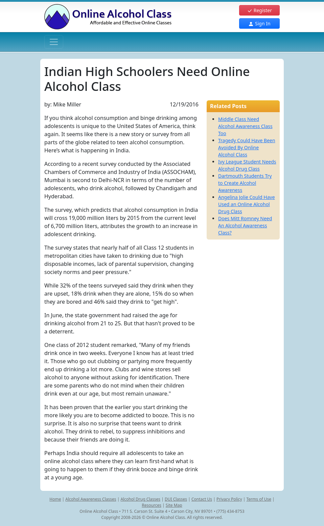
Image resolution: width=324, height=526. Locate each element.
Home (55, 499)
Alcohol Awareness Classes (90, 499)
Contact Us (201, 499)
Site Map (174, 505)
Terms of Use (259, 499)
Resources (151, 505)
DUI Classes (176, 499)
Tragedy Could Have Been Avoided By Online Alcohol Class (246, 147)
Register (259, 10)
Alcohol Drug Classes (140, 499)
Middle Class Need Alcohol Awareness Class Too (245, 126)
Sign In (259, 23)
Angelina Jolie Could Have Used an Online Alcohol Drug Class (246, 204)
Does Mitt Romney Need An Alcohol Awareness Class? (245, 225)
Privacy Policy (229, 499)
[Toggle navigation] (53, 42)
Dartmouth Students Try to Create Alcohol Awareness (245, 183)
